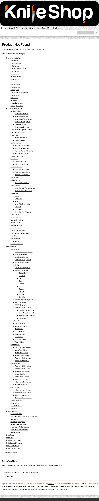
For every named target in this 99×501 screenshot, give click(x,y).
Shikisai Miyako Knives (22, 183)
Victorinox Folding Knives (23, 307)
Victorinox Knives (16, 167)
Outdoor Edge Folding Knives (24, 299)
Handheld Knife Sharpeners (20, 427)
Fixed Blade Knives (17, 321)
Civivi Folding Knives (21, 257)
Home (3, 28)
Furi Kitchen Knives (17, 244)
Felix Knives (14, 159)
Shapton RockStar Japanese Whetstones (24, 416)
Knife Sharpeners (12, 411)
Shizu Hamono (15, 185)
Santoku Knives (16, 63)
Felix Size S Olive (20, 161)
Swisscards (22, 318)
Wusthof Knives (16, 143)
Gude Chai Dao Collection (23, 212)
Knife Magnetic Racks (13, 440)
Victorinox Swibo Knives (22, 175)
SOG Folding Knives (21, 305)
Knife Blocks (10, 435)
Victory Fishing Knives (22, 377)
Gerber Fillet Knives (21, 374)
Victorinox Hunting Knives (23, 358)
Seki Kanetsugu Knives (18, 132)
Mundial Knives (15, 238)
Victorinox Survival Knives (23, 398)
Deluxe (21, 286)
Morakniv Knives (20, 334)
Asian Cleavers (15, 82)
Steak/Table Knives (17, 103)
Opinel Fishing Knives (21, 379)
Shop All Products (16, 28)
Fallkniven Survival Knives (23, 390)
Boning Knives (15, 87)
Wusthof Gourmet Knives (23, 148)
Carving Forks (15, 90)
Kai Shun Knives (16, 111)
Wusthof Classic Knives (22, 145)
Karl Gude (18, 207)
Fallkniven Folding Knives (23, 260)
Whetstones (14, 419)
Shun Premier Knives (21, 114)
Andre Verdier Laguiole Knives (20, 233)
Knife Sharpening (32, 28)
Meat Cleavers (15, 84)
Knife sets (14, 100)
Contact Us (46, 28)
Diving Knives (15, 403)
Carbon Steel (23, 273)
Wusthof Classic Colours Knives (25, 151)
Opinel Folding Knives (22, 270)
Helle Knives (19, 329)
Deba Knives (15, 95)
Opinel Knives (15, 236)
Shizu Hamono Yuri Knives (23, 191)
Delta (16, 201)
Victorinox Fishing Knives (23, 366)
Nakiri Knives (15, 66)
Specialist (22, 297)
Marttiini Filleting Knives (22, 369)
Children (21, 281)
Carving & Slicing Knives (18, 68)
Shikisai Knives (15, 180)
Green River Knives (21, 326)
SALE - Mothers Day (12, 446)
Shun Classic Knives (21, 116)
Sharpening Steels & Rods (19, 430)
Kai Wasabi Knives (20, 124)
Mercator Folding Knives (22, 268)
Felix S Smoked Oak (21, 164)
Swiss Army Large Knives (27, 310)
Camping (22, 278)
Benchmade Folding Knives (23, 252)
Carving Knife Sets (17, 106)
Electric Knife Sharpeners (19, 424)
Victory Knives (15, 228)
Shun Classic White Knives (23, 119)
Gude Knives (15, 193)
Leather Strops (15, 432)
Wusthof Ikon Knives (21, 153)
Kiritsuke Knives (16, 76)
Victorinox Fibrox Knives (22, 169)
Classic (17, 241)
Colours (21, 284)
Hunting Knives (15, 345)
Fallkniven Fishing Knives (23, 382)
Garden (21, 289)
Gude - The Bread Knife (22, 204)
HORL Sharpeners (16, 414)
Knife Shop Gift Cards (13, 448)
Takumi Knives (15, 223)
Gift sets (21, 292)
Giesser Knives (15, 217)
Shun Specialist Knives (22, 127)
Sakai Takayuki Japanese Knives (21, 130)
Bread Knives (15, 79)
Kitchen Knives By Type (14, 58)
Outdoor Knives (11, 246)
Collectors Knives (16, 400)
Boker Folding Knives (21, 254)
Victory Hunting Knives (22, 361)
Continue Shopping (10, 452)
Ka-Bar (17, 265)
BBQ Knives (14, 98)
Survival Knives (15, 387)
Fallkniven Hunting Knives (23, 347)
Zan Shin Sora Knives (17, 156)
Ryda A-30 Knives (20, 140)
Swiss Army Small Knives (27, 315)
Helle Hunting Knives (21, 353)
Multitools (14, 408)
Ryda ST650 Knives (21, 138)
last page (51, 484)
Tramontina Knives (17, 220)
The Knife (18, 209)
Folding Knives (15, 249)
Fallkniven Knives (16, 225)
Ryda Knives (14, 135)
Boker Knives (15, 214)
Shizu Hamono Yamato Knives (25, 188)
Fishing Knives (15, 363)
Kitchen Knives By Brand (14, 108)
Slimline (21, 294)
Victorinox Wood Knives (22, 172)
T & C (55, 28)
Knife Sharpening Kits (18, 422)
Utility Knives (15, 71)
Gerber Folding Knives (22, 262)
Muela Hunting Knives (22, 355)
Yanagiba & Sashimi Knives (19, 92)
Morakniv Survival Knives (23, 392)
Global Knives (15, 177)
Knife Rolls (9, 438)
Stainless (22, 276)
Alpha (17, 196)
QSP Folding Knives (21, 302)
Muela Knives (19, 337)
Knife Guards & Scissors (14, 443)
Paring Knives (15, 74)
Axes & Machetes (16, 406)
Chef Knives (14, 60)
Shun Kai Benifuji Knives (22, 122)
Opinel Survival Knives (22, 395)
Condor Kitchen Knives (18, 230)
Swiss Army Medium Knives (28, 313)
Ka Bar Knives (19, 331)
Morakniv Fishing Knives (22, 371)
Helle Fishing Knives (21, 384)
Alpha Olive (18, 199)
